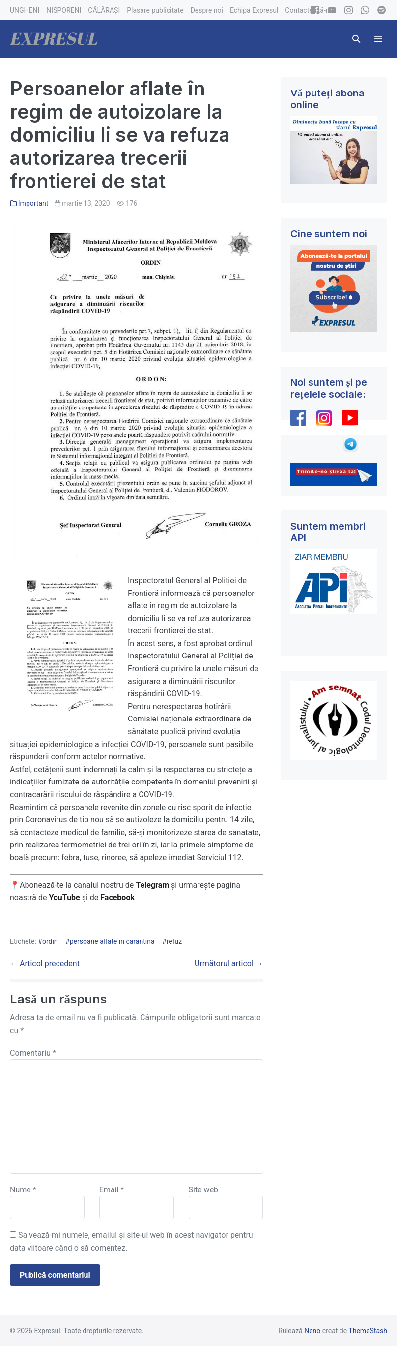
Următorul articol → (229, 963)
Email (111, 1189)
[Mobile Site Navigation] (378, 39)
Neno (312, 1331)
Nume (23, 1189)
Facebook (118, 897)
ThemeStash (367, 1331)
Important (33, 203)
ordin (50, 941)
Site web (204, 1189)
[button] (356, 38)
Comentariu (33, 1053)
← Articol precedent (45, 963)
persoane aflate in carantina (112, 941)
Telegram (152, 885)
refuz (174, 941)
